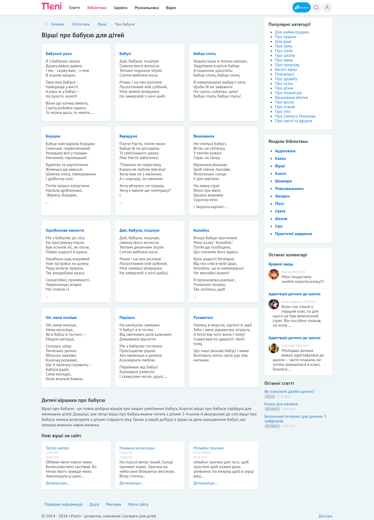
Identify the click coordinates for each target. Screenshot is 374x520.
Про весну (284, 101)
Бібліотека (92, 7)
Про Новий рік (288, 91)
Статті (72, 7)
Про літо (283, 110)
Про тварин (285, 35)
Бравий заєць (281, 262)
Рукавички (203, 316)
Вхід (327, 7)
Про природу (287, 63)
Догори (325, 514)
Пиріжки (127, 316)
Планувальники (289, 187)
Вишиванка (203, 135)
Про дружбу (286, 77)
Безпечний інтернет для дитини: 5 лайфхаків (295, 417)
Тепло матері (57, 446)
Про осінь (284, 82)
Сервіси (112, 7)
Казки (280, 157)
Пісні (279, 202)
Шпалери (283, 179)
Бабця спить (204, 52)
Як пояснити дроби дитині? (289, 390)
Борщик (53, 135)
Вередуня (128, 135)
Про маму (284, 58)
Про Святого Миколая (295, 115)
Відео (157, 7)
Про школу (285, 54)
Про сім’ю (284, 49)
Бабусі (125, 52)
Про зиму (283, 44)
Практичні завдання (293, 232)
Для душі (283, 40)
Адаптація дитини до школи (294, 292)
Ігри (279, 225)
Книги (280, 172)
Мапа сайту (138, 503)
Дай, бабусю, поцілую (139, 229)
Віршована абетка (291, 96)
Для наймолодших (292, 30)
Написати (296, 7)
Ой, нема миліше (61, 316)
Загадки (282, 194)
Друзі (94, 503)
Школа (281, 217)
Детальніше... (58, 482)
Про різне (284, 87)
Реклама (113, 503)
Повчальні (284, 73)
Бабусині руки (59, 52)
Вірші (280, 164)
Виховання (272, 408)
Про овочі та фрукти (293, 119)
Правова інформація (64, 503)
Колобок (201, 229)
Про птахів (285, 105)
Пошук (315, 7)
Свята (280, 210)
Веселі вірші (286, 68)
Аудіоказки (285, 149)
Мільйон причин (208, 446)
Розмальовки (136, 7)
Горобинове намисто (65, 229)
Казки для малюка (281, 402)
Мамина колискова (137, 446)
